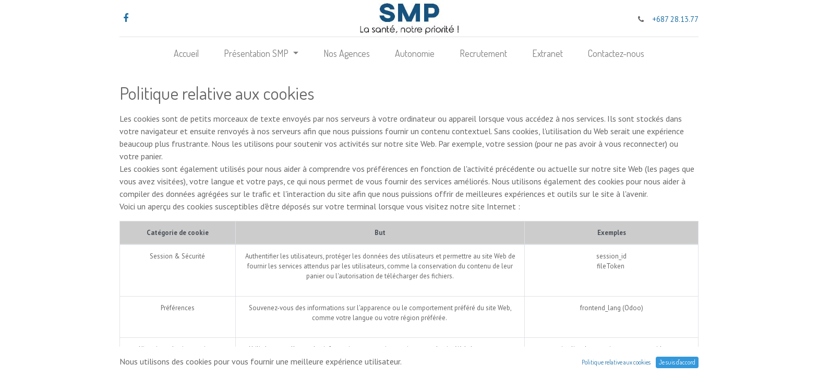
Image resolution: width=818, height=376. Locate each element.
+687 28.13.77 (675, 19)
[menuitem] (186, 53)
